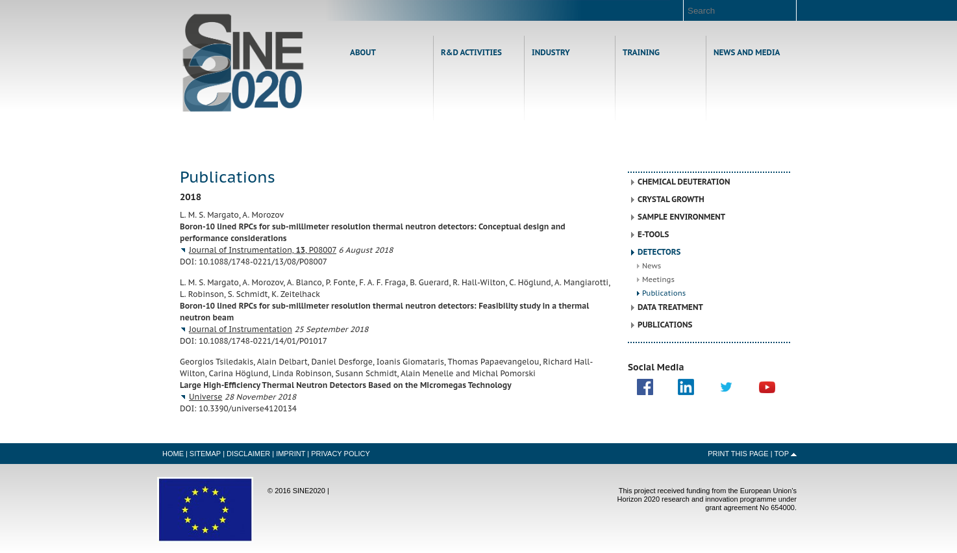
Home (243, 62)
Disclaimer (248, 453)
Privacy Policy (340, 453)
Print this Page (738, 453)
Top (782, 453)
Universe (205, 397)
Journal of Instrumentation (240, 329)
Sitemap (205, 453)
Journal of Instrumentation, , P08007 (262, 250)
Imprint (290, 453)
